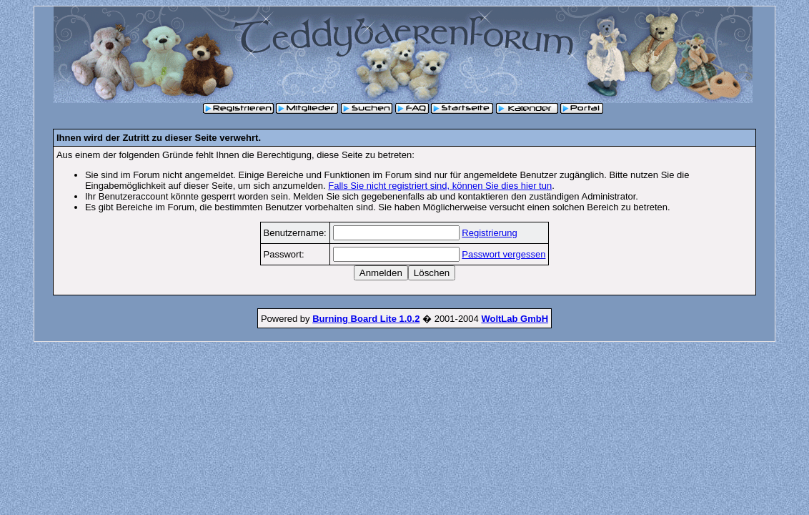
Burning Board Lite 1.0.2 (366, 318)
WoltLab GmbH (514, 318)
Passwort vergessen (503, 254)
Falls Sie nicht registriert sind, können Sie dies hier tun (440, 185)
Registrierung (489, 232)
